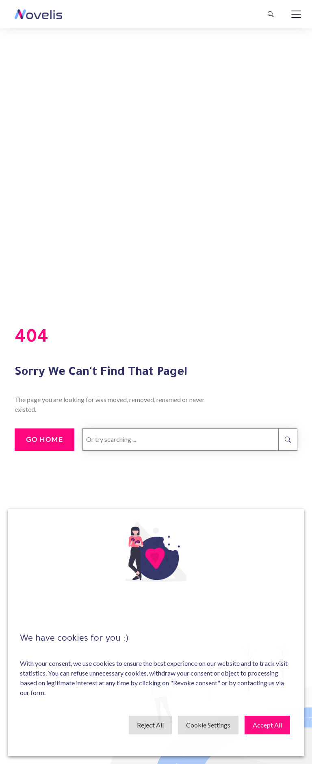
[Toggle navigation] (296, 14)
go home (44, 439)
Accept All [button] (267, 725)
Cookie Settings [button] (208, 725)
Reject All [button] (150, 725)
